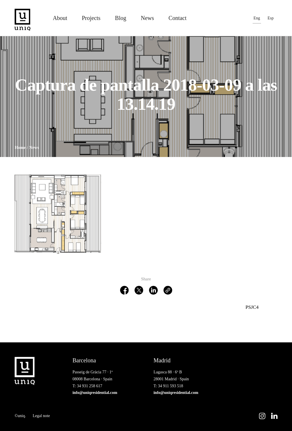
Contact (177, 18)
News (147, 18)
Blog (120, 18)
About (60, 18)
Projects (91, 18)
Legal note (41, 416)
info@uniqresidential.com (94, 392)
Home (19, 147)
